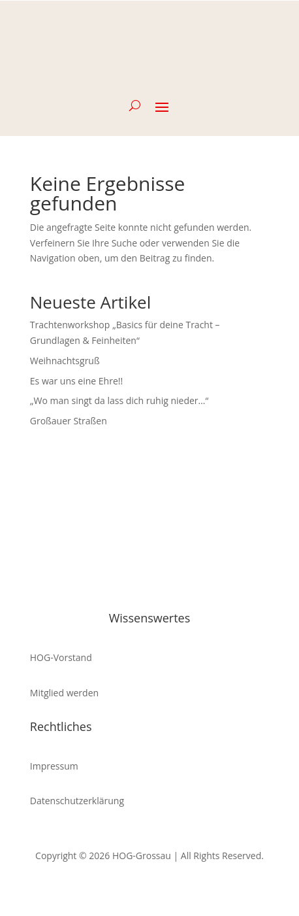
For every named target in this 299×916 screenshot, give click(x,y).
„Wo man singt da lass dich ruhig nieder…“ (119, 400)
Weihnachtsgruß (65, 360)
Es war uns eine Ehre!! (76, 381)
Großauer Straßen (68, 421)
